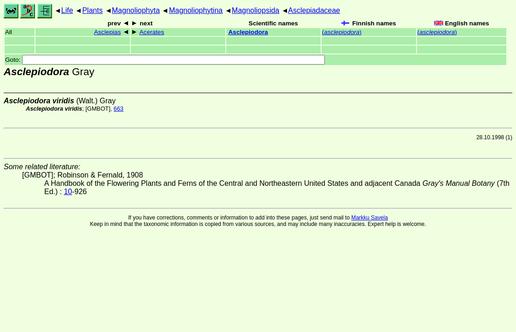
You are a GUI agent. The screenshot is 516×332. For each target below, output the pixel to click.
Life (67, 10)
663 (118, 108)
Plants (92, 10)
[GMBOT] (97, 108)
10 (68, 192)
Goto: (165, 59)
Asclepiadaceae (314, 10)
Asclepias (107, 32)
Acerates (152, 32)
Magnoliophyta (136, 10)
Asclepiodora (248, 32)
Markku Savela (369, 217)
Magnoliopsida (255, 10)
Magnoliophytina (196, 10)
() (342, 32)
